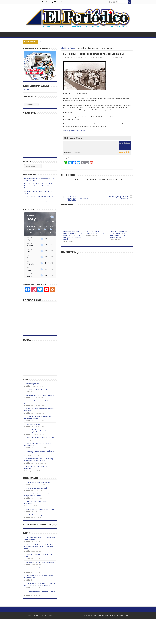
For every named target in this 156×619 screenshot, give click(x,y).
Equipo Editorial (54, 2)
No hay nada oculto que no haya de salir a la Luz (40, 389)
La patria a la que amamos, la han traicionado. (40, 395)
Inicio (63, 2)
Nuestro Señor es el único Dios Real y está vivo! (40, 437)
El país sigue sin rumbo (33, 424)
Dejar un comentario (117, 57)
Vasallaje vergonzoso (32, 384)
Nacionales (71, 48)
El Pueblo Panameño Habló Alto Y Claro (38, 482)
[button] (30, 229)
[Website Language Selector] (31, 104)
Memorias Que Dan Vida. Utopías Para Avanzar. (40, 509)
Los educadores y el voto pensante (36, 515)
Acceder (26, 89)
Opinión (100, 57)
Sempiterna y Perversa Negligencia (36, 488)
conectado (94, 254)
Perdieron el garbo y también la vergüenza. (117, 196)
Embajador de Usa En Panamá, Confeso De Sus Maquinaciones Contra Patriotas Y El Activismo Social (72, 235)
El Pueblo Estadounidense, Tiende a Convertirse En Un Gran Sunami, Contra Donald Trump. (120, 234)
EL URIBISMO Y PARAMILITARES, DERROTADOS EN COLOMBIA (77, 197)
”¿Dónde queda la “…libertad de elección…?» (95, 232)
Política (105, 57)
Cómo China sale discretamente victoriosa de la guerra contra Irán (57, 42)
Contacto (45, 2)
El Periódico (68, 57)
